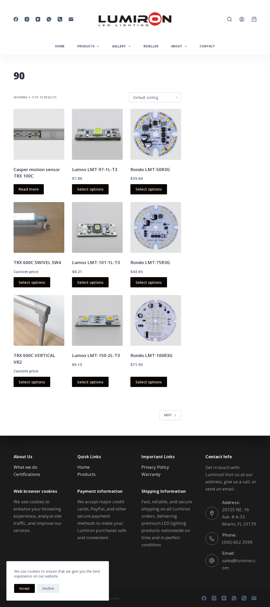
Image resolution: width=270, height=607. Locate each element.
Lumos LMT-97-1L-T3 (94, 169)
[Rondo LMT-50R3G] (155, 134)
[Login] (242, 19)
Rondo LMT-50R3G (150, 169)
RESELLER (150, 46)
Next (170, 415)
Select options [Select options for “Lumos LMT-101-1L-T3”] (90, 282)
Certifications (27, 474)
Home (83, 467)
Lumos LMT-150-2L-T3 (96, 355)
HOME (60, 46)
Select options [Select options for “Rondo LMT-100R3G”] (149, 381)
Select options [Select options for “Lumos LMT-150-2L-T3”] (90, 381)
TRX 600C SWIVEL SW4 (37, 262)
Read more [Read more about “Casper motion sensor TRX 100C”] (29, 189)
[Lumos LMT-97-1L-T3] (97, 134)
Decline (48, 588)
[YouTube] (38, 19)
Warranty (151, 474)
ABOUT (180, 46)
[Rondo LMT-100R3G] (155, 320)
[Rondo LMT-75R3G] (155, 227)
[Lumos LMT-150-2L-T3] (97, 320)
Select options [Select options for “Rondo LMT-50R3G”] (149, 189)
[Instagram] (27, 19)
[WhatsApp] (49, 19)
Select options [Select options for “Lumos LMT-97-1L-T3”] (90, 189)
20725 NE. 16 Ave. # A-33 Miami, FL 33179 (239, 517)
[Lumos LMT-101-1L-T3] (97, 227)
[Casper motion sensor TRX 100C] (39, 134)
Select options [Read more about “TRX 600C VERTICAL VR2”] (32, 381)
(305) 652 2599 (237, 542)
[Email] (71, 19)
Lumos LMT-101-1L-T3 (96, 262)
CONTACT (207, 46)
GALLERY (122, 46)
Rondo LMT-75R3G (150, 262)
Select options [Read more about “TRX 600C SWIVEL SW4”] (32, 282)
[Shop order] (155, 97)
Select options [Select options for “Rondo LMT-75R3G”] (149, 282)
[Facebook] (16, 19)
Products (86, 474)
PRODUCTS (89, 46)
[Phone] (60, 19)
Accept (24, 588)
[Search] (229, 19)
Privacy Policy (155, 467)
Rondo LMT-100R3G (151, 355)
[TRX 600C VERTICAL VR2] (39, 320)
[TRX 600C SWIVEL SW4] (39, 227)
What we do (25, 467)
